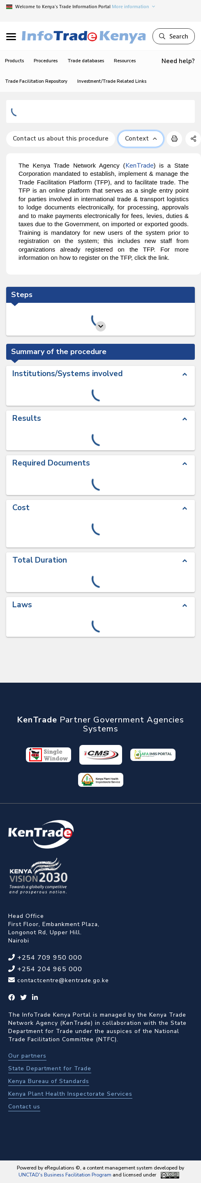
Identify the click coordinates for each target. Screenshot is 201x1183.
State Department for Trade (49, 1068)
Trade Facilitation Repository (36, 81)
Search (173, 36)
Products (14, 61)
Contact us (24, 1106)
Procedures (46, 61)
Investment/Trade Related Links (111, 81)
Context (141, 138)
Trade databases (85, 61)
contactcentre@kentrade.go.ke (62, 980)
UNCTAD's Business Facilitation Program (64, 1175)
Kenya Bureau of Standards (48, 1081)
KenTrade (139, 165)
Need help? (178, 61)
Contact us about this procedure (61, 138)
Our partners (27, 1056)
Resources (125, 61)
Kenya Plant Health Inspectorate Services (70, 1094)
